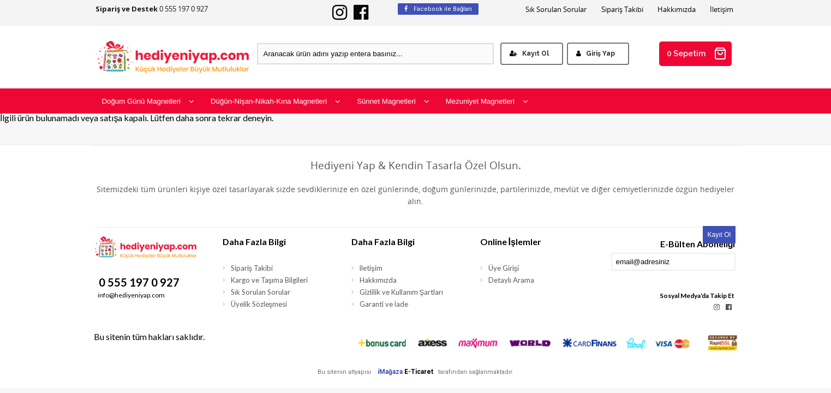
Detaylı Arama (511, 280)
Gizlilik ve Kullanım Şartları (402, 292)
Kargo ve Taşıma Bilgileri (269, 280)
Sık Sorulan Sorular (556, 9)
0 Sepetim (697, 53)
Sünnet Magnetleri (393, 101)
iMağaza (390, 372)
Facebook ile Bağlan (438, 9)
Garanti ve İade (384, 304)
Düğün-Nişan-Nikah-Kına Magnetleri (275, 101)
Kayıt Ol (529, 53)
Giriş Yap (595, 53)
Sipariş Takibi (622, 9)
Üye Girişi (503, 268)
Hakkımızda (676, 9)
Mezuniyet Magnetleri (487, 101)
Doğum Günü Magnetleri (148, 101)
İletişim (721, 9)
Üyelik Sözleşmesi (259, 304)
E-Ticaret (418, 372)
